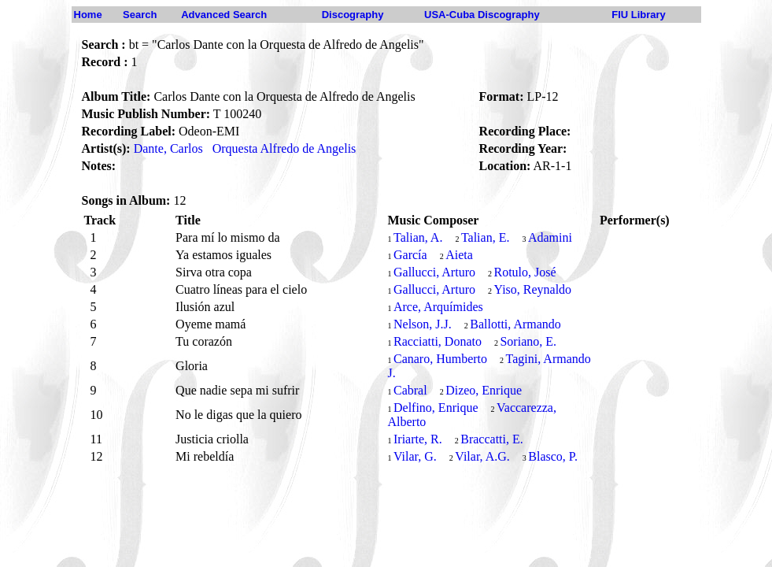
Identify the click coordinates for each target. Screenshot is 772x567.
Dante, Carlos (168, 148)
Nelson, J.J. (422, 324)
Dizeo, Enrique (483, 390)
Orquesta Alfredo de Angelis (284, 148)
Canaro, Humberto (440, 358)
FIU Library (638, 14)
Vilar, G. (415, 456)
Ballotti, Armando (515, 324)
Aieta (459, 254)
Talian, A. (417, 237)
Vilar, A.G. (482, 456)
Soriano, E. (528, 341)
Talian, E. (485, 237)
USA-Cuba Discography (482, 14)
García (410, 254)
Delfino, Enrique (435, 407)
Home (88, 14)
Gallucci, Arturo (434, 272)
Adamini (550, 237)
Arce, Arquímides (438, 306)
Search (140, 14)
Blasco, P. (553, 456)
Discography (353, 14)
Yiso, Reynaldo (532, 289)
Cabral (410, 390)
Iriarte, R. (417, 439)
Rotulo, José (524, 272)
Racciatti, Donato (437, 341)
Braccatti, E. (491, 439)
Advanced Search (224, 14)
